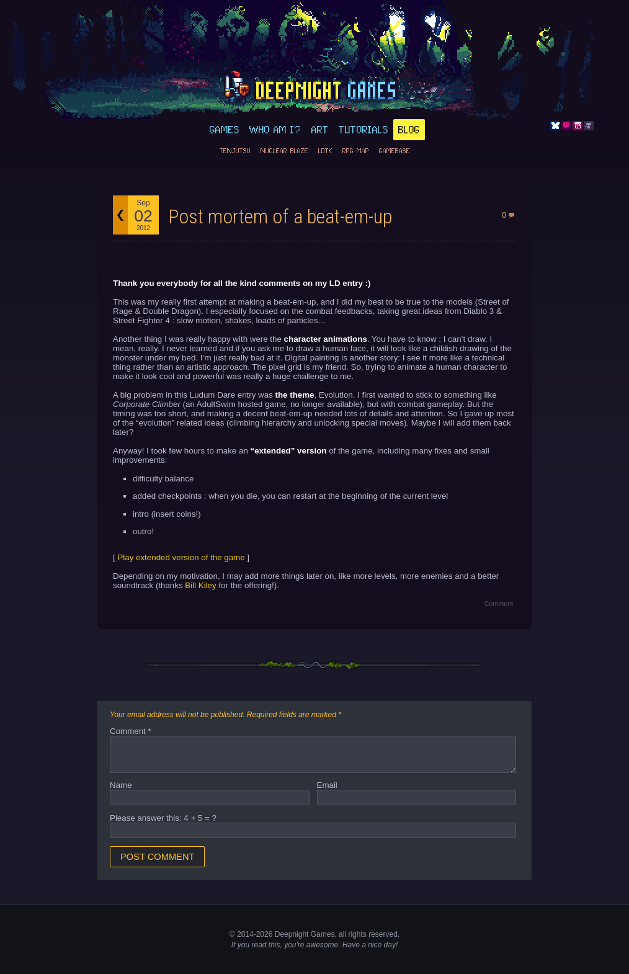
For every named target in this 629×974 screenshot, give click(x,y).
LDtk (325, 150)
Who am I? (275, 129)
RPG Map (355, 150)
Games (224, 129)
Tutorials (363, 129)
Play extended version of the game (180, 557)
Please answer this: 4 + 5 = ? (163, 818)
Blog (409, 129)
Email (327, 785)
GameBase (394, 150)
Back (120, 215)
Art (320, 129)
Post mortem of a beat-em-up (280, 216)
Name (121, 785)
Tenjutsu (235, 150)
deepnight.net (314, 87)
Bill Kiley (200, 585)
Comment (498, 603)
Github (589, 126)
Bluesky (555, 126)
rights (357, 934)
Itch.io (577, 126)
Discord (566, 126)
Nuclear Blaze (284, 150)
